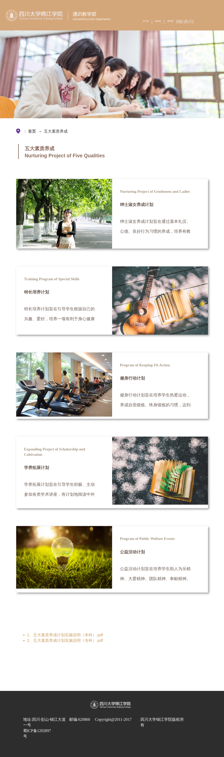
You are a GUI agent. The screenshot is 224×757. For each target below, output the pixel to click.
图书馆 (170, 21)
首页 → (35, 131)
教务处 (158, 21)
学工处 (146, 21)
